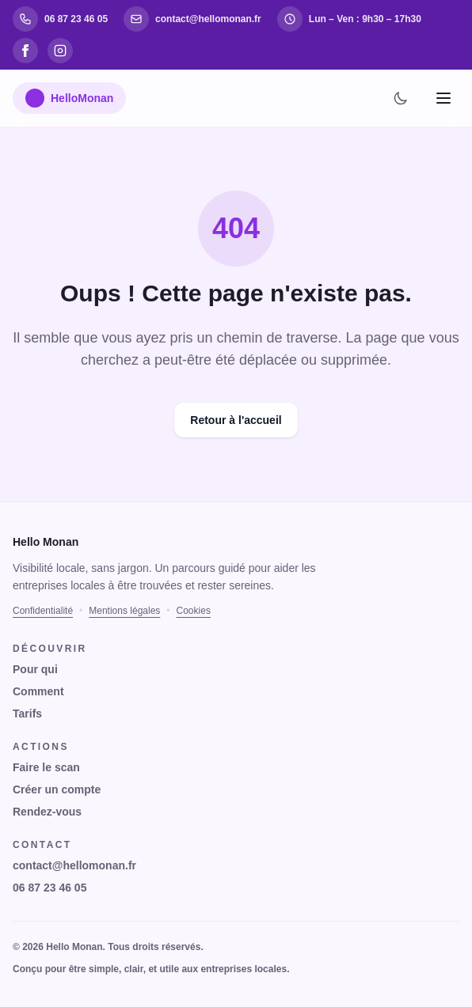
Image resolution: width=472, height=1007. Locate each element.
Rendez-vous (47, 811)
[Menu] (443, 98)
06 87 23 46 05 (49, 887)
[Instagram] (60, 50)
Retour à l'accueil (235, 420)
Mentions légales (124, 610)
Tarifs (27, 713)
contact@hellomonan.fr (74, 865)
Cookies (194, 610)
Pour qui (35, 669)
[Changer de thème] (400, 98)
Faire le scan (46, 767)
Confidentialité (43, 610)
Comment (38, 691)
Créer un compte (57, 789)
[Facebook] (25, 50)
